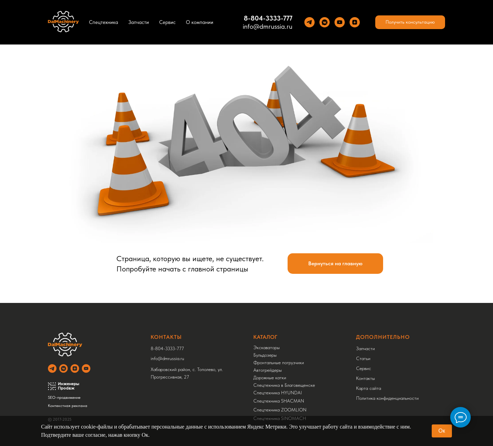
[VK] (324, 22)
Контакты (365, 378)
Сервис (167, 22)
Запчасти (138, 22)
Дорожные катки (269, 377)
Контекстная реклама (67, 405)
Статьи (363, 358)
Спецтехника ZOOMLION (279, 409)
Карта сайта (368, 388)
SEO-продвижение (64, 397)
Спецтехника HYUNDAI (277, 392)
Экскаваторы (266, 347)
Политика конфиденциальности (387, 398)
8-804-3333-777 (167, 348)
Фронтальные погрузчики (278, 362)
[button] (410, 22)
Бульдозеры (265, 355)
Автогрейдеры (267, 370)
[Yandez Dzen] (355, 22)
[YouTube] (339, 22)
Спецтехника (103, 22)
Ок (442, 431)
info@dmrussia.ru (267, 26)
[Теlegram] (309, 22)
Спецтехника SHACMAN (278, 401)
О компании (199, 22)
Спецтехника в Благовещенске (284, 385)
